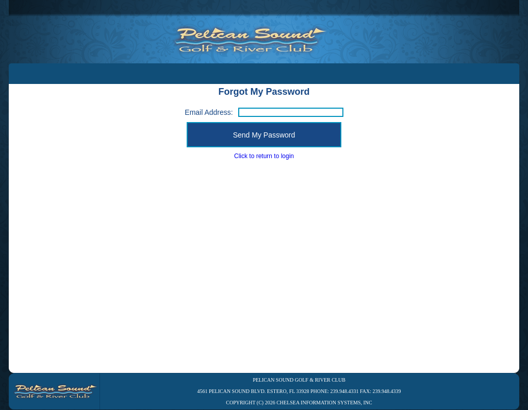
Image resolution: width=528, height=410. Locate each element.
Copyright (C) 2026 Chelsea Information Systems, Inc (299, 402)
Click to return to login (264, 156)
